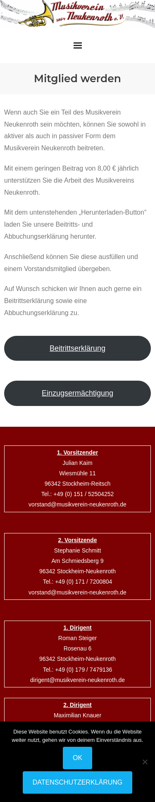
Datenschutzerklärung (78, 782)
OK (77, 757)
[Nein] (145, 762)
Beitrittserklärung (77, 348)
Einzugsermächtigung (77, 393)
